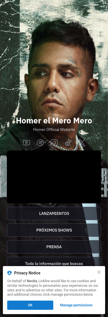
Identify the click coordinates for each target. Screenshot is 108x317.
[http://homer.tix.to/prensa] (54, 246)
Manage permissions (76, 305)
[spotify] (40, 143)
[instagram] (54, 143)
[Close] (99, 272)
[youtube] (26, 143)
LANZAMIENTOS (54, 213)
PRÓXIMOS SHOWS (54, 230)
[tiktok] (68, 143)
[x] (82, 143)
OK (30, 305)
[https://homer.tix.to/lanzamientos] (54, 213)
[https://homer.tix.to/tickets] (54, 230)
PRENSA (54, 246)
